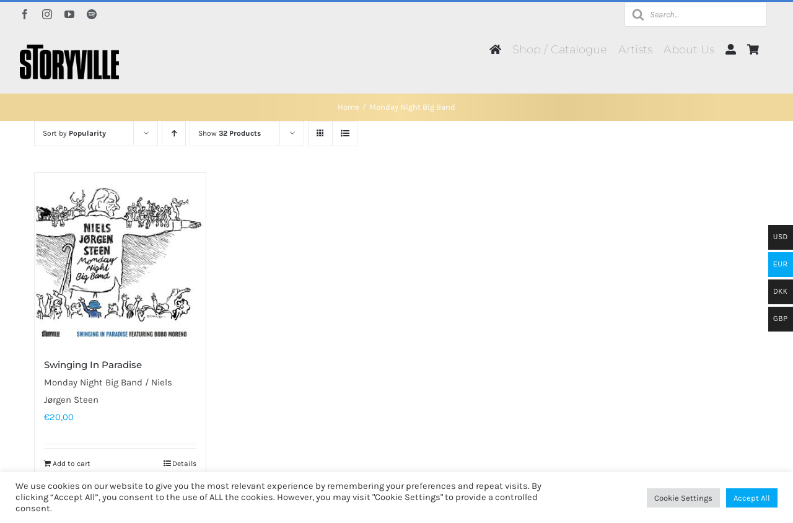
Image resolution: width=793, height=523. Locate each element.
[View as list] (345, 133)
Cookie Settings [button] (683, 498)
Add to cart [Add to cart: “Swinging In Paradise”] (71, 463)
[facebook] (25, 14)
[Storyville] (69, 49)
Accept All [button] (752, 498)
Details (184, 463)
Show (229, 133)
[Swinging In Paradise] (120, 258)
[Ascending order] (174, 133)
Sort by (74, 133)
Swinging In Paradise (93, 365)
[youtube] (69, 14)
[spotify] (92, 14)
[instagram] (47, 14)
